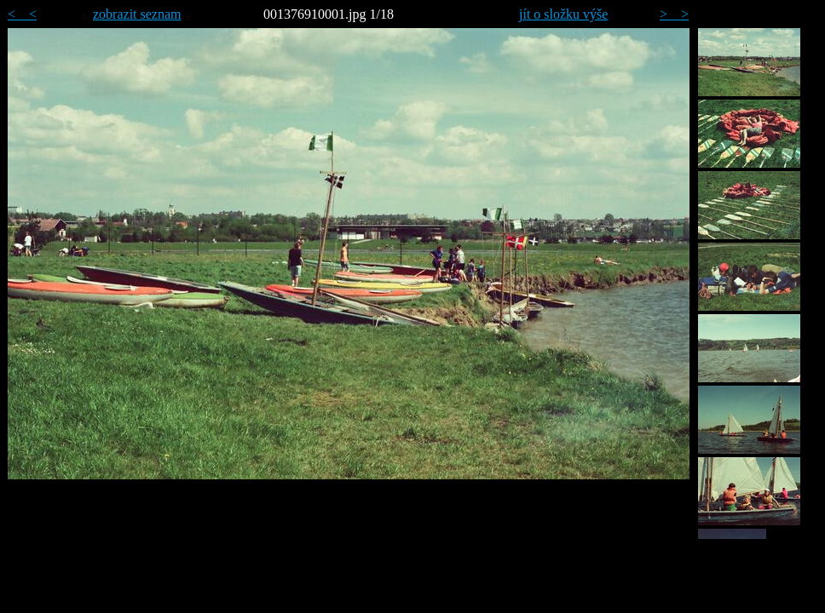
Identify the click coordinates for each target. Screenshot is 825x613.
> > (674, 14)
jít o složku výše (563, 14)
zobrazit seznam (137, 14)
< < (22, 14)
